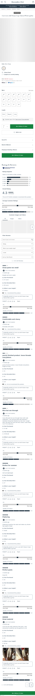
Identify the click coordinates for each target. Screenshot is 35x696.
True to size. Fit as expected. (22, 119)
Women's (3, 9)
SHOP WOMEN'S (13, 6)
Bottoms (14, 9)
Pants (18, 9)
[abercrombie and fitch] (17, 2)
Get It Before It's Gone (21, 126)
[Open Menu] (1, 2)
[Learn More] (6, 83)
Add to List (17, 132)
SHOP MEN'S (23, 6)
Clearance (9, 9)
